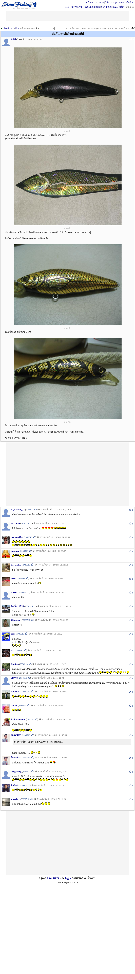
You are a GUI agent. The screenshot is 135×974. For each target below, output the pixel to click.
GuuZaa (15, 664)
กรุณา (43, 878)
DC (12, 650)
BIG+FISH (16, 691)
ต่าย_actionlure (18, 719)
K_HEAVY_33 (18, 509)
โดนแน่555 (16, 735)
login (67, 7)
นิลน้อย (14, 785)
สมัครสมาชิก (77, 7)
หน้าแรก (90, 2)
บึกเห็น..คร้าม (17, 606)
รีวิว (107, 2)
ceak (13, 634)
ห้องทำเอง (8, 28)
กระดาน (100, 2)
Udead (14, 592)
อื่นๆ (17, 28)
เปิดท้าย (129, 2)
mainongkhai (17, 537)
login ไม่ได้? (118, 7)
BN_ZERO (16, 564)
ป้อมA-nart (16, 620)
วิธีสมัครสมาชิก (92, 7)
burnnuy (15, 551)
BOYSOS (15, 523)
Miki (13, 39)
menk (13, 578)
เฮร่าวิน (14, 678)
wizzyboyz (16, 799)
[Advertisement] (37, 474)
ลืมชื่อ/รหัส (106, 7)
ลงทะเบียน (53, 878)
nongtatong (16, 771)
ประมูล (114, 2)
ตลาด (121, 2)
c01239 (14, 705)
